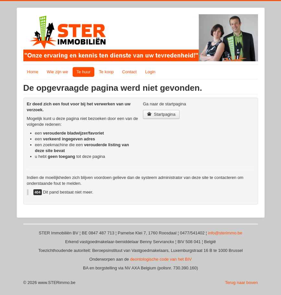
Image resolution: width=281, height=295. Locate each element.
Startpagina (161, 114)
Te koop (106, 71)
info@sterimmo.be (225, 232)
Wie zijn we (57, 71)
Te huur (83, 71)
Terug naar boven (241, 282)
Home (33, 71)
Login (150, 71)
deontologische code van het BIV (161, 259)
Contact (129, 71)
